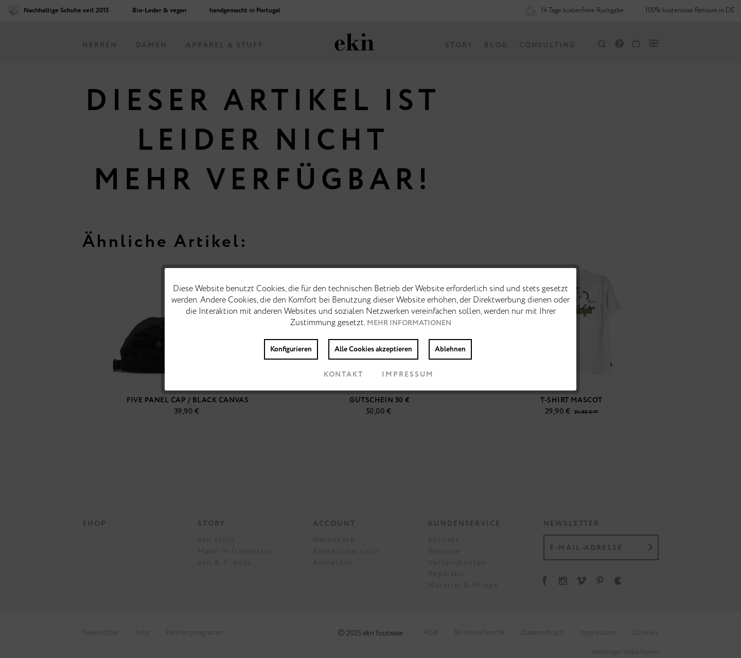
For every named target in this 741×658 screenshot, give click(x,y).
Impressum (399, 374)
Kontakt (335, 374)
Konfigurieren (291, 349)
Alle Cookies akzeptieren (373, 349)
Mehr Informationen (409, 323)
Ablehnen (450, 349)
